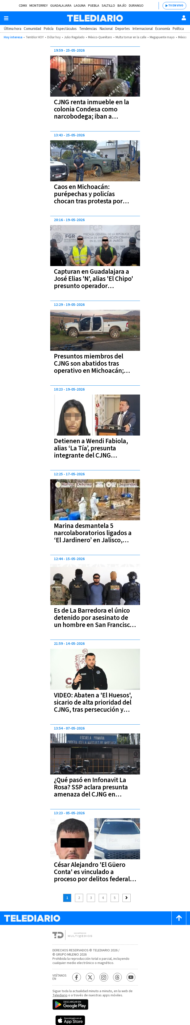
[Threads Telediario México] (117, 977)
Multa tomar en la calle (131, 37)
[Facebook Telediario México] (76, 977)
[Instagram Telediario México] (103, 977)
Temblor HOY (35, 37)
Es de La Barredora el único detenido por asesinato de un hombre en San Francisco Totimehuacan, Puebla (93, 621)
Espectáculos (66, 28)
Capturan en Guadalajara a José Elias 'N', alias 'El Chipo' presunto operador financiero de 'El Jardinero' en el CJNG (93, 286)
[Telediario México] (95, 18)
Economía (162, 28)
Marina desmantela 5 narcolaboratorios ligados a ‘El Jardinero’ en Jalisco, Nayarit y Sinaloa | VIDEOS (93, 536)
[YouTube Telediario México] (131, 977)
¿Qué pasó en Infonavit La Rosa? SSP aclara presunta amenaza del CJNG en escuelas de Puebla (91, 790)
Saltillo (108, 5)
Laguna (80, 5)
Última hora (12, 28)
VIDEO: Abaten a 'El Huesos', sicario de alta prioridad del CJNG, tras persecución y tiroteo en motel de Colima (93, 706)
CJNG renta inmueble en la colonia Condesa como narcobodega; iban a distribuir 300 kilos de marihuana (91, 116)
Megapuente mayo (162, 37)
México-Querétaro (100, 37)
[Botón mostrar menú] (6, 18)
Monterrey (38, 5)
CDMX (23, 5)
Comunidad (32, 28)
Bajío (122, 5)
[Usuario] (183, 17)
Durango (136, 5)
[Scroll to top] (178, 918)
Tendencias (88, 28)
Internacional (142, 28)
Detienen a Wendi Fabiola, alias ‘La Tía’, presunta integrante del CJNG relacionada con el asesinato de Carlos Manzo (94, 455)
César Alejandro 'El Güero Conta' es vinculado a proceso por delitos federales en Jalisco (95, 875)
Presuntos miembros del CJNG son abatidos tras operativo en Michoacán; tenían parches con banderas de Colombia (94, 371)
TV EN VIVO (175, 5)
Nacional (106, 28)
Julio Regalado (74, 37)
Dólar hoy (54, 37)
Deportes (122, 28)
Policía (48, 28)
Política (178, 28)
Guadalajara (60, 5)
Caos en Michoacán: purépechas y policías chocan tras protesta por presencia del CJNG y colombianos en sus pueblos (93, 201)
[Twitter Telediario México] (90, 977)
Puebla (93, 5)
